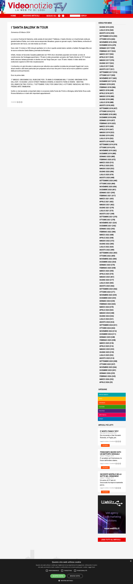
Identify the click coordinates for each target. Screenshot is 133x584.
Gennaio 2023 (105, 265)
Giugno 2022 (104, 244)
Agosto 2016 (104, 33)
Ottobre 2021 (105, 220)
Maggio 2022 (104, 241)
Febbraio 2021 (105, 196)
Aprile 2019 (104, 129)
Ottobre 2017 (105, 75)
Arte (100, 398)
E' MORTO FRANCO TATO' (109, 431)
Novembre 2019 (105, 151)
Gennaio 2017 (105, 48)
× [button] (130, 561)
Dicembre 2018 (105, 117)
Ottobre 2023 (105, 292)
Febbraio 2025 (105, 340)
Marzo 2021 (104, 199)
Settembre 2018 (106, 108)
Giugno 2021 (104, 208)
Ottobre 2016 (105, 39)
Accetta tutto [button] (58, 576)
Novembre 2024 (105, 331)
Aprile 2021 (104, 202)
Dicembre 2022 (105, 262)
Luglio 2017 (104, 66)
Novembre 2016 (105, 42)
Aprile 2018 (104, 93)
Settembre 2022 (106, 253)
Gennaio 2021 (105, 193)
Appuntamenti (103, 394)
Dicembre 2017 (105, 81)
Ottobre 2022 (105, 256)
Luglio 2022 (104, 247)
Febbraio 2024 (105, 304)
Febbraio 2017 (105, 51)
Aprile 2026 (104, 382)
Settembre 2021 (106, 217)
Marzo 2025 (104, 343)
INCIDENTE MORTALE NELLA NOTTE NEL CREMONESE (110, 475)
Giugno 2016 (104, 27)
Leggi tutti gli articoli (111, 540)
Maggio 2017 (104, 60)
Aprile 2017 (104, 57)
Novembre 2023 (105, 295)
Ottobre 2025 (105, 364)
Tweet (19, 102)
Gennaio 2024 (105, 301)
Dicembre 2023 (105, 298)
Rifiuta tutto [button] (75, 576)
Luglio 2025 (104, 355)
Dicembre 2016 (105, 45)
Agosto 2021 (104, 214)
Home (13, 16)
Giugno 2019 (104, 135)
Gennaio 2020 (105, 157)
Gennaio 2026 (105, 373)
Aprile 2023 (104, 274)
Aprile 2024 (104, 310)
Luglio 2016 (104, 30)
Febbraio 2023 (105, 268)
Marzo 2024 (104, 307)
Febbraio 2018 (105, 87)
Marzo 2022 (104, 235)
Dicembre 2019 (105, 154)
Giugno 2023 (104, 280)
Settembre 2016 (106, 36)
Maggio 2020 (104, 169)
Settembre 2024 (106, 325)
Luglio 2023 (104, 283)
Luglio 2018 (104, 102)
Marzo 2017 (104, 54)
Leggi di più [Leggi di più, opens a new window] (91, 567)
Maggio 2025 (104, 349)
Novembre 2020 (105, 187)
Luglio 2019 (104, 138)
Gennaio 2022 (105, 229)
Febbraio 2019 (105, 123)
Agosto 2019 (104, 141)
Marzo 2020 (104, 163)
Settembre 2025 (106, 361)
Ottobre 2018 (105, 111)
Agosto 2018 (104, 105)
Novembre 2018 (105, 114)
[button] (66, 581)
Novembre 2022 (105, 259)
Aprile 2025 (104, 346)
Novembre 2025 (105, 367)
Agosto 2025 (104, 358)
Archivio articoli (31, 16)
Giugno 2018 (104, 99)
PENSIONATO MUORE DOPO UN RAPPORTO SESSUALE (110, 453)
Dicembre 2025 (105, 370)
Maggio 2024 (104, 313)
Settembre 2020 (106, 181)
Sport (101, 419)
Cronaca (102, 403)
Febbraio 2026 (105, 376)
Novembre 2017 (105, 78)
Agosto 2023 (104, 286)
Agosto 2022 (104, 250)
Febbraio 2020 (105, 160)
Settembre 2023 (106, 289)
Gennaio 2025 (105, 337)
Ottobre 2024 (105, 328)
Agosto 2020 (104, 178)
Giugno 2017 (104, 63)
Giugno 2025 (104, 352)
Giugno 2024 (104, 316)
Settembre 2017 (106, 72)
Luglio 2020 (104, 175)
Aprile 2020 (104, 166)
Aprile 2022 (104, 238)
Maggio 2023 (104, 277)
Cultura (101, 407)
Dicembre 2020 (105, 190)
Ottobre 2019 (105, 148)
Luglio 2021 (104, 211)
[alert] (66, 571)
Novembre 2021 (105, 223)
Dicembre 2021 (105, 226)
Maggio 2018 (104, 96)
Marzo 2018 (104, 90)
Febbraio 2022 (105, 232)
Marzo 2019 (104, 126)
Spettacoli (102, 415)
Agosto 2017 (104, 69)
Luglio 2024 (104, 319)
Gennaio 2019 (105, 120)
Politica (101, 411)
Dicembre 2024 (105, 334)
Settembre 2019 (106, 145)
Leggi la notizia (104, 441)
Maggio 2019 (104, 132)
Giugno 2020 (104, 172)
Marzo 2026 (104, 379)
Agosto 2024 (104, 322)
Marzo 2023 (104, 271)
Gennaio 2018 (105, 84)
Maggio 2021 (104, 205)
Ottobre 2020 (105, 184)
